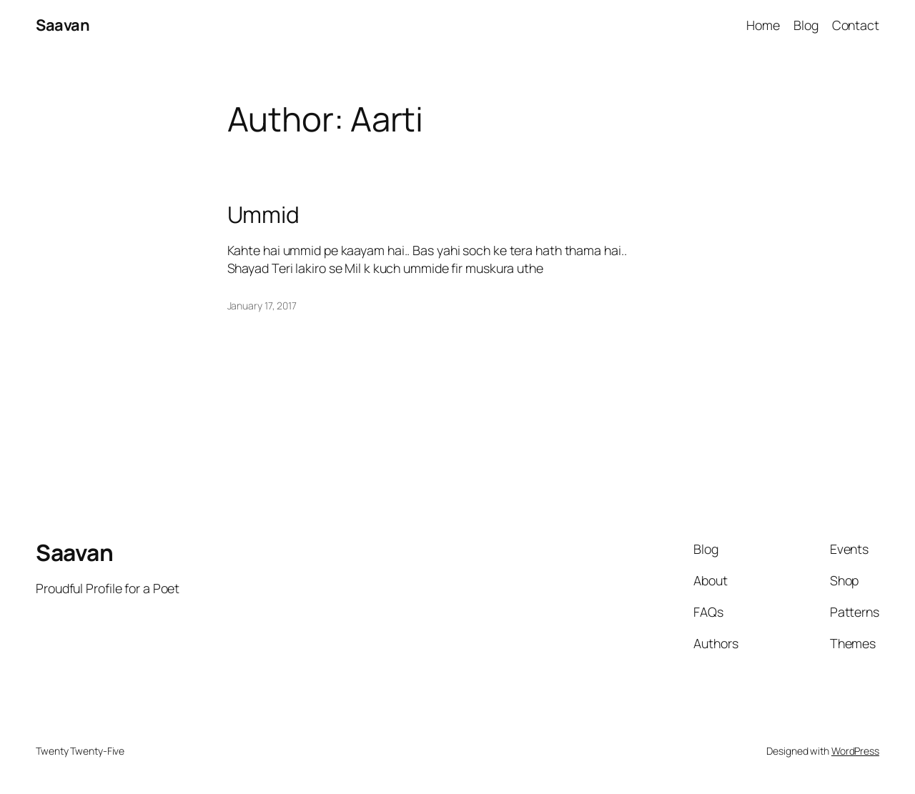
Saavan (62, 25)
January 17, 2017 (262, 305)
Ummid (263, 215)
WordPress (855, 751)
